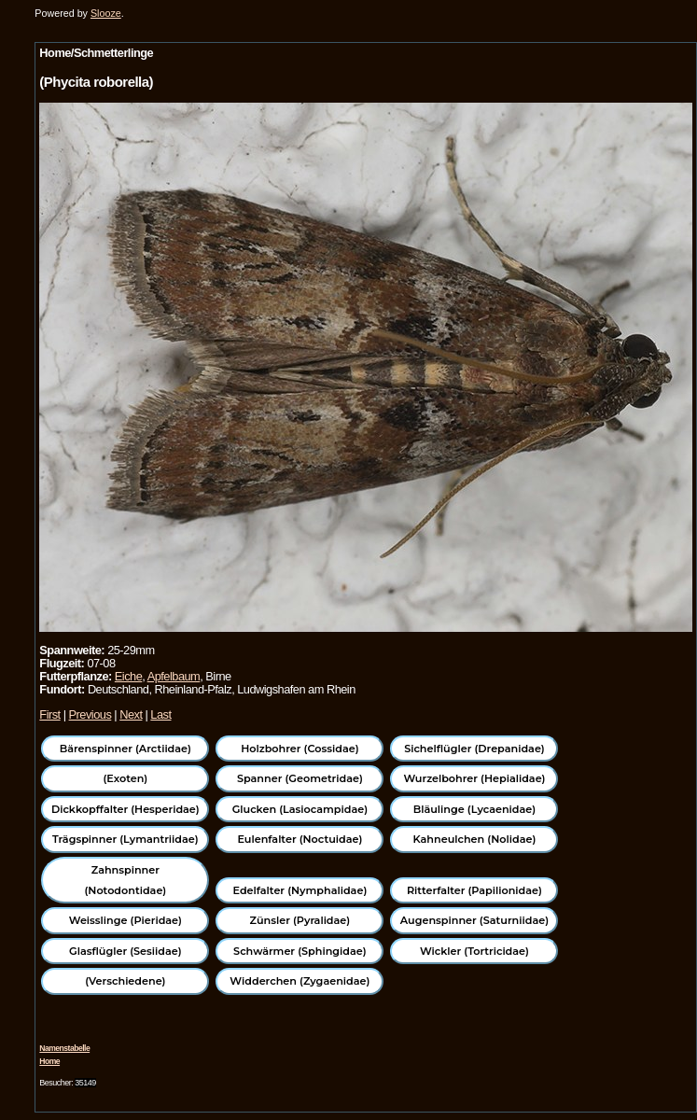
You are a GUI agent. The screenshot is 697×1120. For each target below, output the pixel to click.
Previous (90, 714)
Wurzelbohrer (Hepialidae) (474, 778)
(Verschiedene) (125, 980)
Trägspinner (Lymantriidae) (125, 839)
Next (130, 714)
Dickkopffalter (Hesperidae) (125, 809)
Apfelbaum (174, 676)
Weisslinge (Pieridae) (125, 920)
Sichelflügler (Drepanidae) (474, 748)
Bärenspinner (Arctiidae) (125, 748)
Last (160, 714)
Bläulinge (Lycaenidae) (475, 809)
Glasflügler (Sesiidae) (125, 951)
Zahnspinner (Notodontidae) (125, 880)
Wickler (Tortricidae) (474, 951)
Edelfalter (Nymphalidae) (300, 890)
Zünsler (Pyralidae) (300, 920)
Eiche (128, 676)
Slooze (106, 13)
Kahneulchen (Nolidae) (475, 839)
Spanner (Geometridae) (300, 778)
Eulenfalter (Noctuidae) (299, 839)
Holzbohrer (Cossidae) (299, 748)
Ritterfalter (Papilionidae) (474, 890)
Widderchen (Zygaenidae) (299, 980)
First (49, 714)
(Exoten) (125, 778)
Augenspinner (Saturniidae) (474, 920)
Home (49, 1061)
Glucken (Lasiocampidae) (300, 809)
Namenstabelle (64, 1048)
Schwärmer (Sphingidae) (300, 951)
